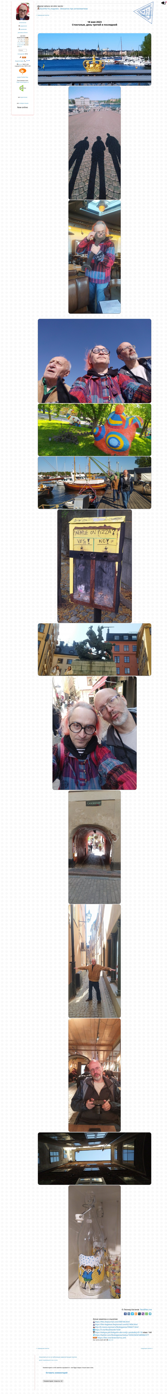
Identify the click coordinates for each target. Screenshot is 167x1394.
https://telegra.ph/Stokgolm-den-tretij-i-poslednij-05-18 (118, 1332)
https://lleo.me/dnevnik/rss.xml (111, 1337)
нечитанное (22, 22)
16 (19, 43)
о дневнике (23, 29)
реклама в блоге (23, 32)
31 (21, 46)
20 (26, 43)
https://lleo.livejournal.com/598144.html (112, 1321)
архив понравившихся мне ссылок (48, 1360)
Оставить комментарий (56, 1373)
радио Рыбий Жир (22, 77)
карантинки (23, 97)
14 (27, 41)
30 (19, 46)
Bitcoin (20, 64)
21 (27, 43)
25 (22, 45)
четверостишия (23, 103)
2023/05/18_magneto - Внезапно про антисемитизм (63, 8)
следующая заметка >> (147, 15)
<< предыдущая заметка (42, 15)
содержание (23, 26)
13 (26, 41)
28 (27, 45)
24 (21, 45)
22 (18, 45)
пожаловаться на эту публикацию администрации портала (58, 1357)
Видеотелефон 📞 (22, 61)
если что (110, 1340)
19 (24, 43)
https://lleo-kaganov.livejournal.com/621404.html (116, 1324)
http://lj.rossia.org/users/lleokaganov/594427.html (116, 1327)
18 (22, 43)
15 (18, 43)
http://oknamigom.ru (23, 82)
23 (19, 45)
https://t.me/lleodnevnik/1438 (107, 1329)
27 (26, 45)
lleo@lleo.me (146, 1309)
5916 (26, 54)
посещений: (21, 54)
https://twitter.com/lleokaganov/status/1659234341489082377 (122, 1335)
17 (21, 43)
